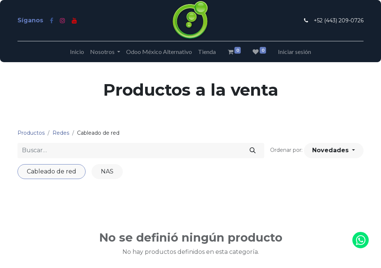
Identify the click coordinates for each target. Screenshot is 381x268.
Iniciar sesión (294, 51)
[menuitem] (77, 51)
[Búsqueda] (252, 150)
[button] (334, 150)
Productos (31, 133)
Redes (60, 133)
